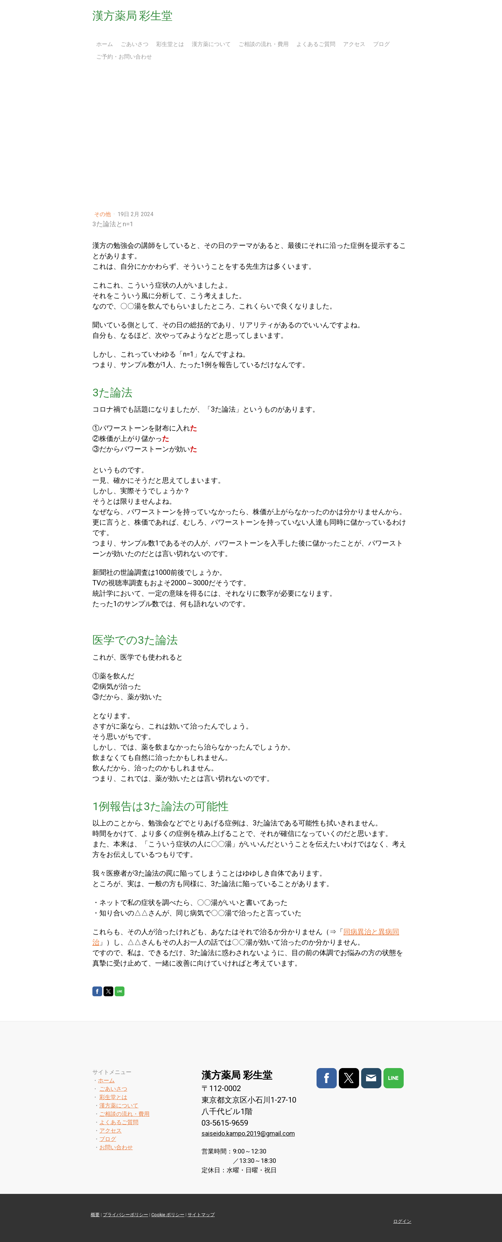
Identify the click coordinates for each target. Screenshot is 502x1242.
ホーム (104, 44)
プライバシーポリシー (125, 1214)
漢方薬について (211, 44)
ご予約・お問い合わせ (124, 56)
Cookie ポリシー (167, 1214)
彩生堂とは (170, 44)
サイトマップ (201, 1214)
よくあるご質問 (315, 44)
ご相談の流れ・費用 (263, 44)
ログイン (402, 1221)
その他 (103, 214)
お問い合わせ (116, 1147)
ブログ (381, 44)
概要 (95, 1214)
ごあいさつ (135, 44)
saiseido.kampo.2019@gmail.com (248, 1133)
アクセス (354, 44)
